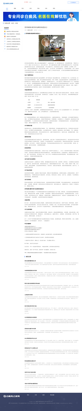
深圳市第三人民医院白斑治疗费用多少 (14, 39)
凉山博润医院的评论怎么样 (31, 338)
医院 (54, 8)
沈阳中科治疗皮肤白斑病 (30, 372)
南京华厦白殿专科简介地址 (31, 306)
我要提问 (73, 2)
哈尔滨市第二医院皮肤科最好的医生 (14, 44)
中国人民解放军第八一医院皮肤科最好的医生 (14, 33)
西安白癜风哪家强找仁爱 (30, 260)
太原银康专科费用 (29, 294)
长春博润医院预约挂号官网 (31, 270)
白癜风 (30, 2)
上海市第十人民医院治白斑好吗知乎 (14, 41)
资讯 (16, 23)
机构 (44, 394)
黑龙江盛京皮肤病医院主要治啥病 (32, 283)
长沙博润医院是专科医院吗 (31, 317)
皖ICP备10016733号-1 (49, 401)
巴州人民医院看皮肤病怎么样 (13, 49)
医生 (23, 8)
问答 (46, 8)
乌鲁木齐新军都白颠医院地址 (31, 383)
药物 (38, 8)
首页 (7, 8)
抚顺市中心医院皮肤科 (11, 36)
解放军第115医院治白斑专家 (12, 31)
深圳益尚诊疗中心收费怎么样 (31, 348)
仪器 (31, 8)
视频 (15, 8)
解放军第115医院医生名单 (12, 46)
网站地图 (52, 394)
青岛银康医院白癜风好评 (30, 361)
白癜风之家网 (30, 30)
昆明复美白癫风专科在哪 (30, 328)
